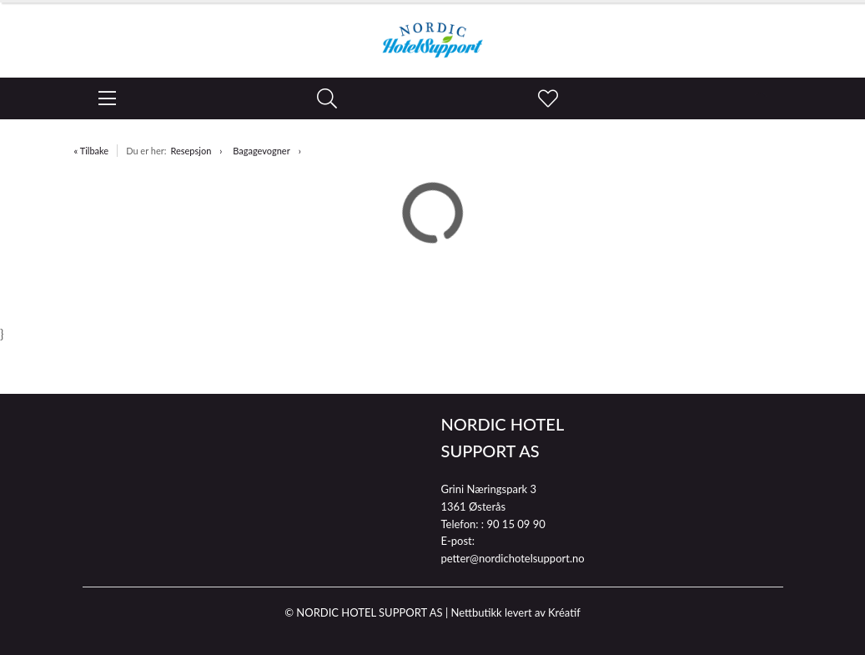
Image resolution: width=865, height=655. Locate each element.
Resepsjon (190, 150)
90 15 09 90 (515, 524)
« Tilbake (91, 150)
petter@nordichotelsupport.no (513, 558)
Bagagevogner (261, 150)
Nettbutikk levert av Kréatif (515, 612)
